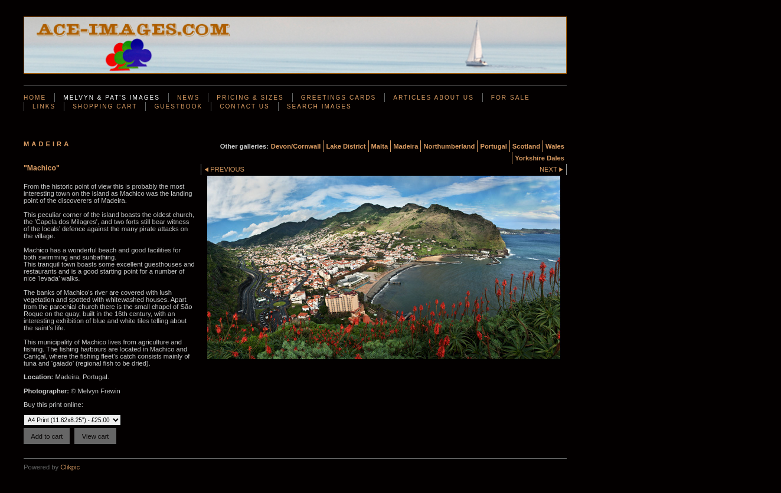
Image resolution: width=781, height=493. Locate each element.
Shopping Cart (105, 106)
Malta (379, 146)
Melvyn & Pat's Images (111, 97)
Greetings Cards (338, 97)
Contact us (245, 106)
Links (43, 106)
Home (35, 97)
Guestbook (178, 106)
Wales (554, 146)
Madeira (405, 146)
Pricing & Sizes (250, 97)
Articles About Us (433, 97)
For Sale (510, 97)
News (188, 97)
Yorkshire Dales (539, 158)
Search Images (319, 106)
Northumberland (449, 146)
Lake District (345, 146)
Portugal (493, 146)
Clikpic (70, 467)
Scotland (526, 146)
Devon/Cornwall (296, 146)
